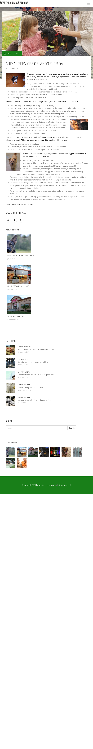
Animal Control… (24, 385)
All (57, 485)
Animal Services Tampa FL (17, 317)
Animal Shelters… (25, 346)
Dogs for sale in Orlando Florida (20, 256)
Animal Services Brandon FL (18, 286)
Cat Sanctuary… (24, 359)
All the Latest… (24, 372)
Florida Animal (13, 68)
